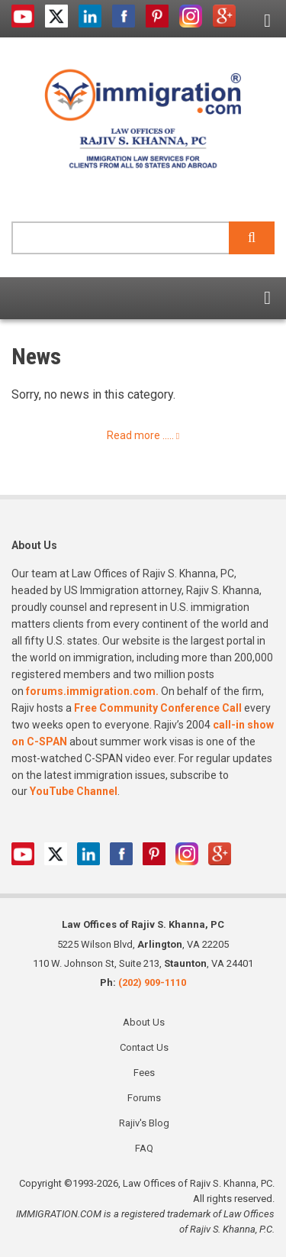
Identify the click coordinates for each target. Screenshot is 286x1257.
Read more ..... (140, 435)
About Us (144, 1022)
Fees (144, 1073)
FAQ (144, 1148)
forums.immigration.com (91, 691)
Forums (144, 1098)
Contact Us (144, 1047)
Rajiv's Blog (144, 1123)
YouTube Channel (73, 791)
